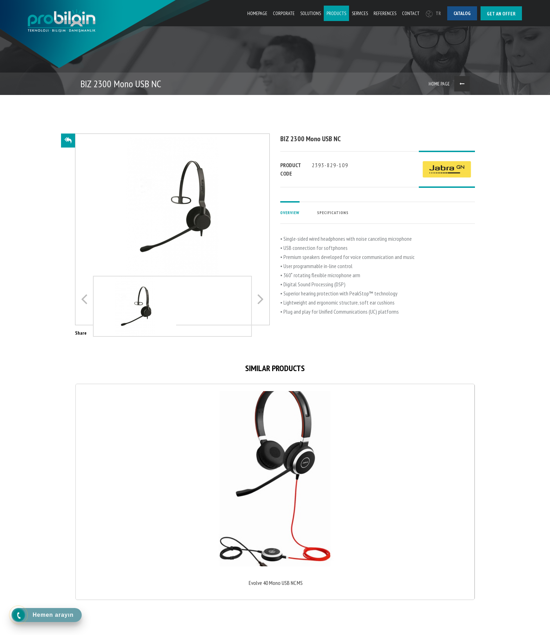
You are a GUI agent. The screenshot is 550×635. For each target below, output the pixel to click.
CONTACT (411, 13)
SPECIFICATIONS (333, 212)
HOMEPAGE (257, 13)
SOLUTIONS (310, 13)
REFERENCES (385, 13)
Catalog (462, 13)
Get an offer (501, 14)
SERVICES (360, 13)
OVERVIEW (290, 212)
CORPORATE (284, 13)
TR (433, 13)
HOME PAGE (439, 84)
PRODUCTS (336, 13)
